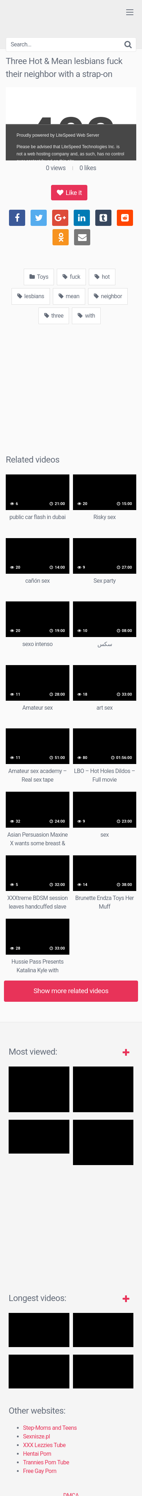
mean (69, 296)
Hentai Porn (37, 1453)
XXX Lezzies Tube (44, 1445)
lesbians (30, 296)
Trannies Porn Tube (46, 1462)
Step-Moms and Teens (50, 1427)
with (86, 315)
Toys (38, 276)
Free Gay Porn (39, 1471)
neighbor (108, 296)
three (54, 315)
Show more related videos (71, 991)
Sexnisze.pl (36, 1436)
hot (102, 276)
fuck (71, 276)
